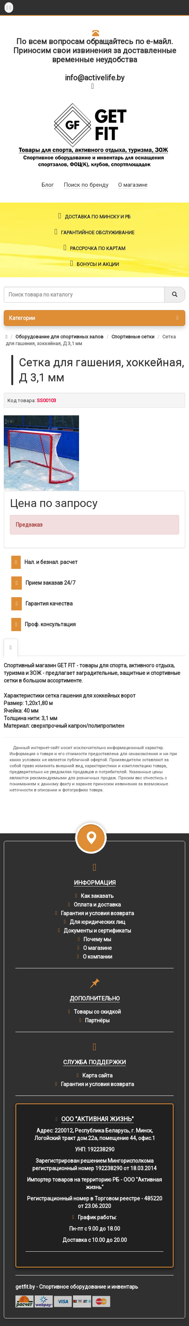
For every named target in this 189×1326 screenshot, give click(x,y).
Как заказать (97, 896)
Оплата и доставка (97, 905)
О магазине (97, 948)
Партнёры (97, 1020)
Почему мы (97, 939)
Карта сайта (97, 1075)
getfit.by (25, 1287)
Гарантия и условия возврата (97, 913)
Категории (93, 318)
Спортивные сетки (132, 337)
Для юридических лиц (97, 922)
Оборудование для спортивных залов (59, 337)
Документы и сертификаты (97, 931)
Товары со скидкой (97, 1012)
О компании (97, 957)
